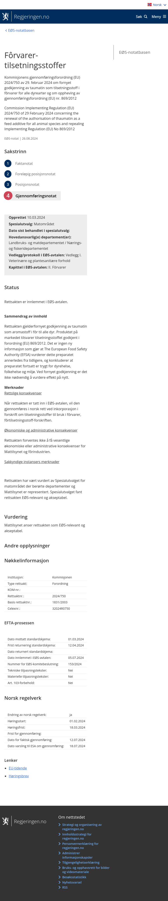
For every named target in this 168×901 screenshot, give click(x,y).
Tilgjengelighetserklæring (81, 862)
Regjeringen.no (30, 17)
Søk (139, 16)
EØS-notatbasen (134, 52)
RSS (65, 887)
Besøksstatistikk (74, 877)
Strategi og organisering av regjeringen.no (82, 827)
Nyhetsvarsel (72, 882)
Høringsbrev (19, 776)
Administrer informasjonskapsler (77, 855)
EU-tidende (18, 768)
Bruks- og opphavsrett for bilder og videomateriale (86, 870)
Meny (156, 16)
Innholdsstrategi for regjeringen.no (77, 836)
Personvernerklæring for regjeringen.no (80, 846)
